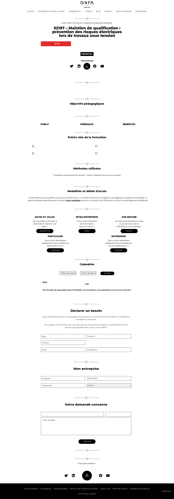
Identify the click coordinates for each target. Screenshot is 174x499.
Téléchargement (61, 489)
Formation (75, 11)
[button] (71, 66)
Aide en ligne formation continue (84, 489)
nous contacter (73, 200)
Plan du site (105, 489)
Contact (108, 11)
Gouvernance (45, 489)
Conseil (89, 11)
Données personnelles (140, 489)
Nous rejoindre (124, 11)
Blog (98, 11)
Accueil (31, 11)
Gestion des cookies (87, 494)
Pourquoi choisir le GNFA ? (51, 11)
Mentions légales (120, 489)
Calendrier (141, 11)
